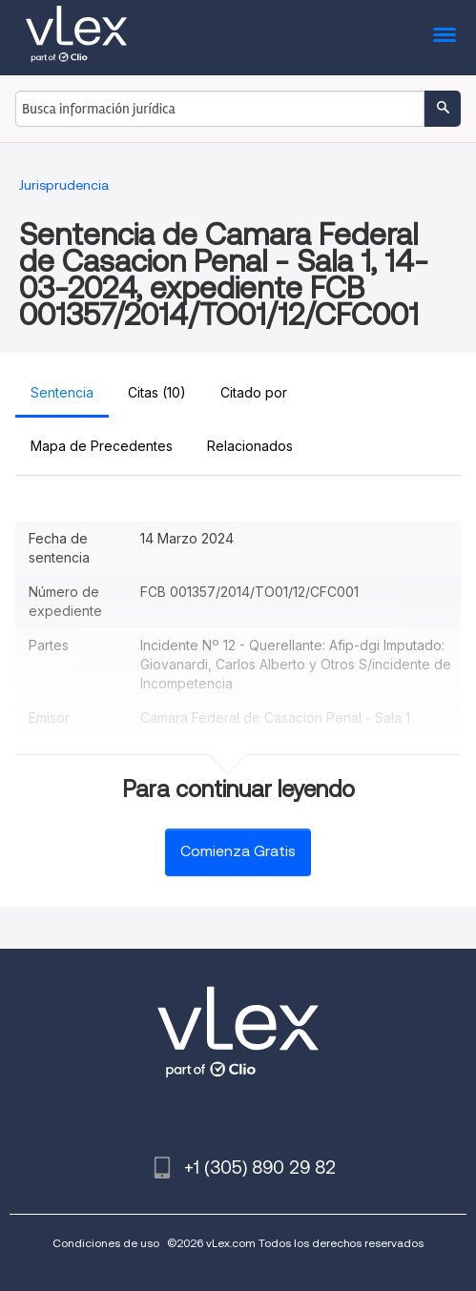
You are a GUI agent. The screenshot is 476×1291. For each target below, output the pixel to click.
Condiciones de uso (105, 1243)
